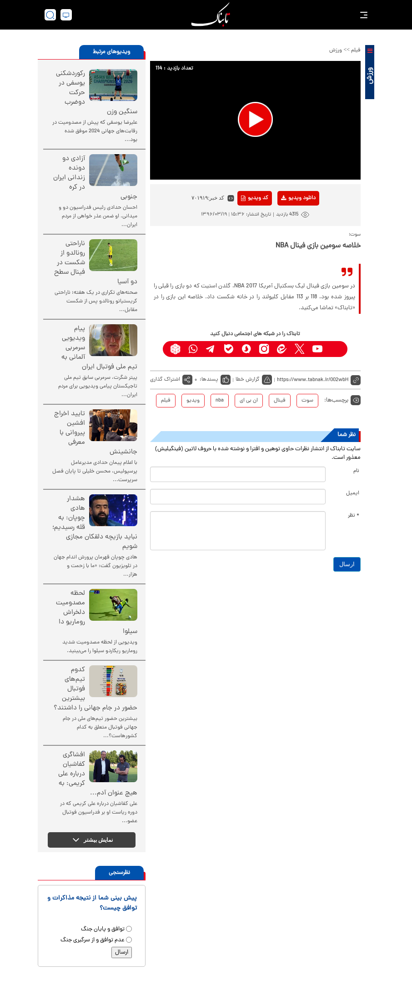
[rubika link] (175, 349)
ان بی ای (249, 401)
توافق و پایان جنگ (103, 929)
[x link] (299, 349)
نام (356, 471)
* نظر (353, 516)
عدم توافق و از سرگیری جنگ (92, 940)
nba (220, 401)
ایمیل (352, 493)
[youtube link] (317, 349)
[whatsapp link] (193, 349)
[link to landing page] (210, 14)
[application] (255, 120)
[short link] (319, 380)
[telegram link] (210, 349)
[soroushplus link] (246, 349)
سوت (307, 401)
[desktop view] (66, 14)
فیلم (356, 50)
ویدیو (193, 401)
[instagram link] (264, 349)
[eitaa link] (281, 349)
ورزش (335, 50)
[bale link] (228, 349)
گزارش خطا (248, 380)
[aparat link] (335, 349)
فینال (280, 401)
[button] (255, 119)
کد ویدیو (254, 198)
